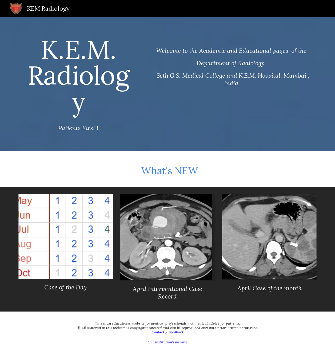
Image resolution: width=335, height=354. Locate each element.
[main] (78, 84)
